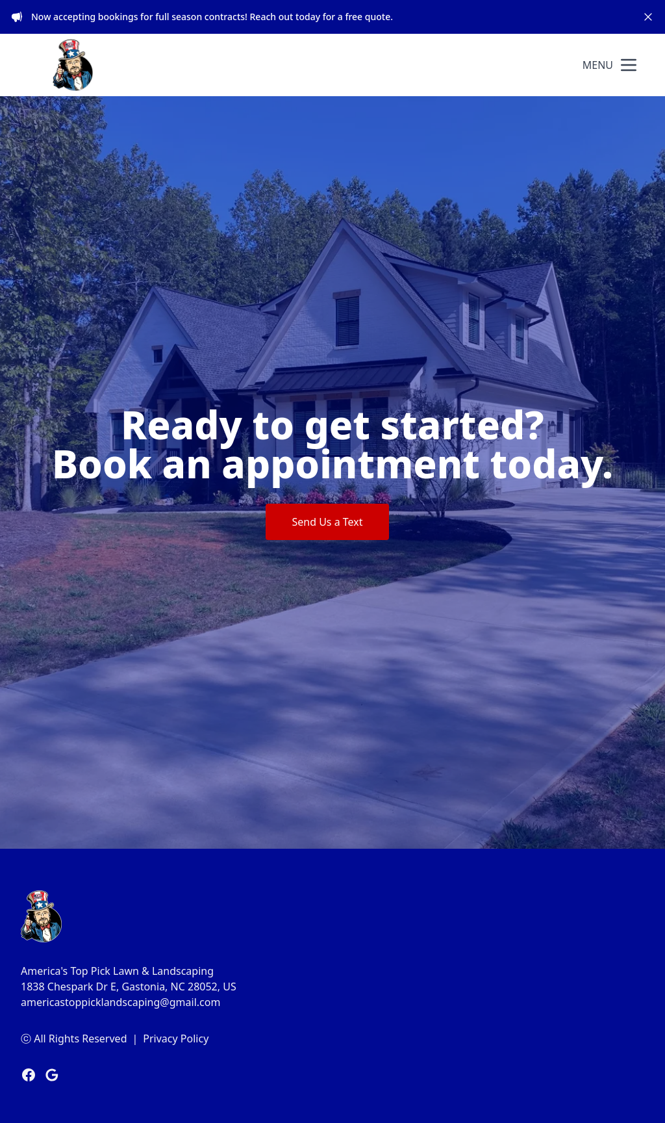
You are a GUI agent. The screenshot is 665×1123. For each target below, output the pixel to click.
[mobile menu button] (628, 65)
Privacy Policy (175, 1038)
